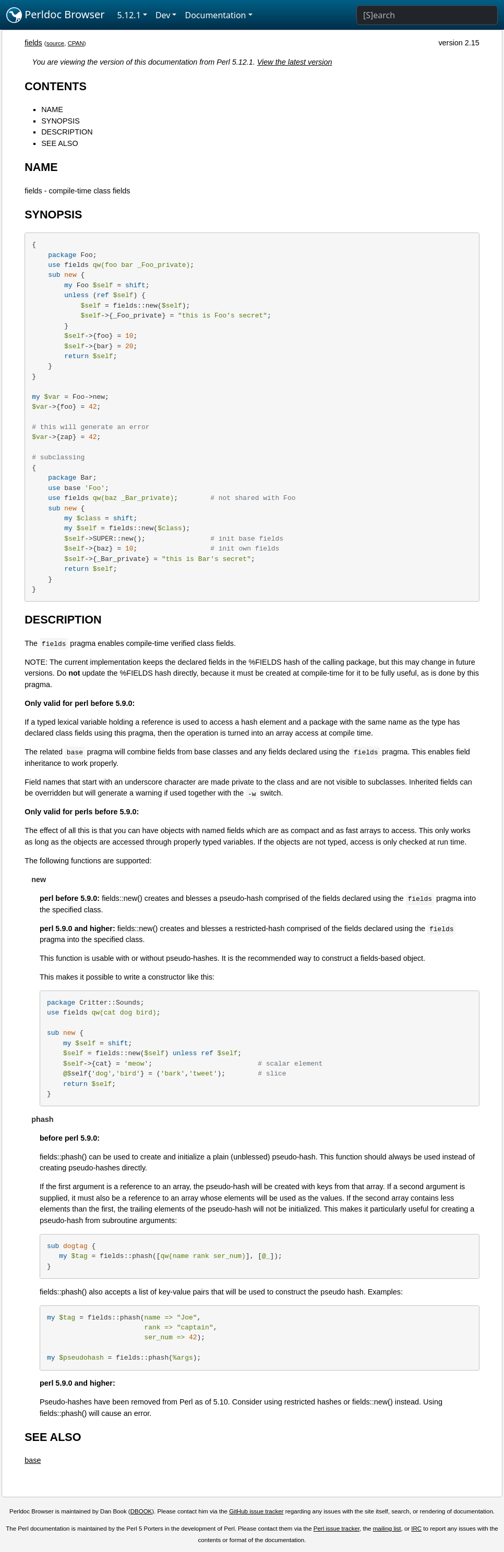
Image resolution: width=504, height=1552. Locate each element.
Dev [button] (163, 15)
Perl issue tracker (336, 1528)
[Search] (427, 15)
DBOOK (141, 1511)
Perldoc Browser (55, 15)
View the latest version (294, 62)
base (33, 1460)
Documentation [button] (215, 15)
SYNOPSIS (60, 121)
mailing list (387, 1528)
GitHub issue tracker (256, 1511)
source (55, 43)
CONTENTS (56, 86)
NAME (52, 109)
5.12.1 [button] (129, 15)
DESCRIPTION (66, 132)
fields (33, 43)
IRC (416, 1528)
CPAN (76, 43)
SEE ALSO (59, 143)
